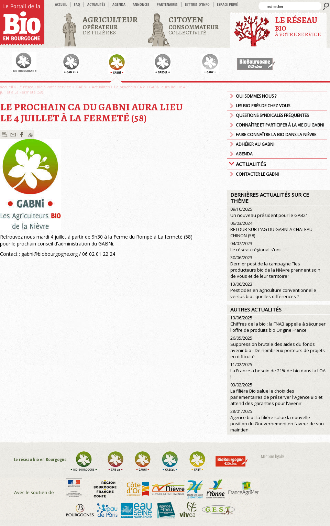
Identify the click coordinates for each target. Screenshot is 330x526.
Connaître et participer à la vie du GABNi (280, 125)
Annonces (141, 4)
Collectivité (193, 25)
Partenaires (167, 4)
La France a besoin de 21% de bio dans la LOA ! (278, 371)
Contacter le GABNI (257, 174)
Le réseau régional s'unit (256, 247)
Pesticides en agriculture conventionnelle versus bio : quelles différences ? (273, 290)
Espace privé (227, 4)
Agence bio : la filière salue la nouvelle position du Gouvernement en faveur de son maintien (277, 420)
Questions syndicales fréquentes (272, 115)
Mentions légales (272, 456)
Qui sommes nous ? (256, 96)
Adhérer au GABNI (255, 144)
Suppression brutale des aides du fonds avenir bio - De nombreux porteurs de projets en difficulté (277, 347)
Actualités (96, 4)
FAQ (77, 4)
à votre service (298, 26)
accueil (61, 4)
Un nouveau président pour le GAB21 (269, 212)
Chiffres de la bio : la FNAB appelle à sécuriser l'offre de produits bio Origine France (278, 324)
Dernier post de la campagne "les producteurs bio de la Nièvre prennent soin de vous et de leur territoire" (275, 267)
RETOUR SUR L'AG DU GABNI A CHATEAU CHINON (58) (271, 229)
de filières (110, 25)
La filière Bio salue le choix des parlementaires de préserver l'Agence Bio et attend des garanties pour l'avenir (276, 394)
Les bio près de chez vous (263, 106)
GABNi (81, 86)
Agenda (118, 4)
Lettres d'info (197, 4)
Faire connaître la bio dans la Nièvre (276, 135)
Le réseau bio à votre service (44, 86)
